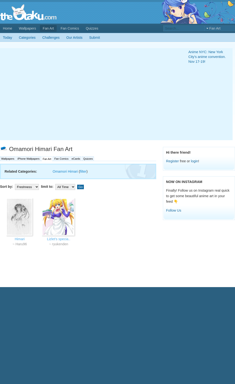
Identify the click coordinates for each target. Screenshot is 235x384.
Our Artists (74, 37)
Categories (27, 37)
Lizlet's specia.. (58, 239)
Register (172, 161)
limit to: (58, 187)
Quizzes (92, 28)
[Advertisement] (45, 94)
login (194, 161)
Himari (20, 239)
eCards (76, 158)
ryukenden (60, 244)
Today (7, 37)
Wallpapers (27, 28)
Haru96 (21, 244)
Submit (94, 37)
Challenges (51, 37)
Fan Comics (70, 28)
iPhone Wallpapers (29, 158)
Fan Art (48, 28)
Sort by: (20, 187)
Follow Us (173, 210)
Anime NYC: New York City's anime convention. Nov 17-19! (207, 56)
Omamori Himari (65, 171)
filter (83, 171)
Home (7, 28)
